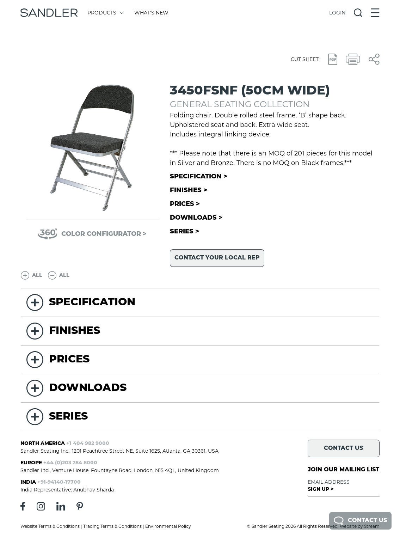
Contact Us (360, 520)
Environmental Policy (168, 526)
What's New (151, 13)
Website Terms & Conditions (50, 526)
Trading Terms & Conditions (112, 526)
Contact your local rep (217, 258)
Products (105, 13)
